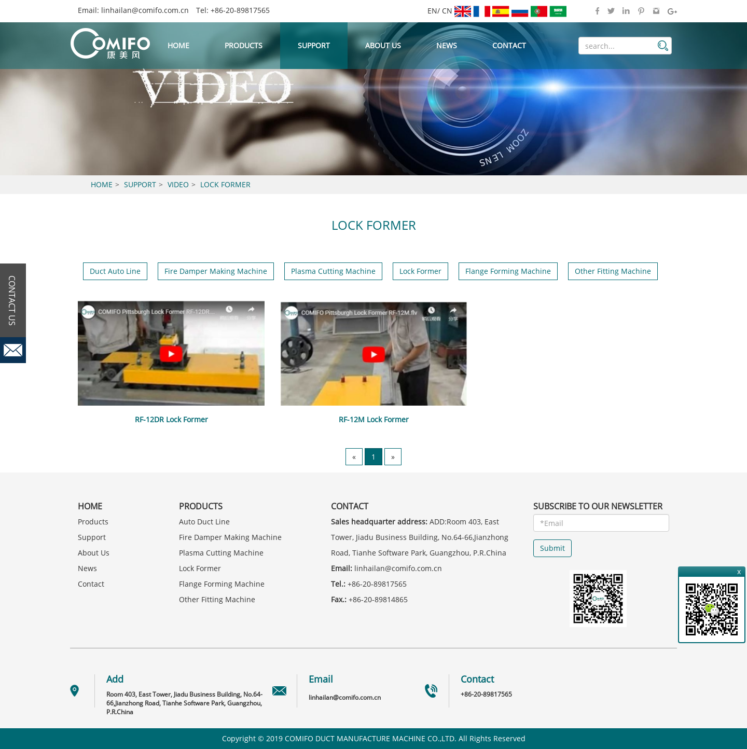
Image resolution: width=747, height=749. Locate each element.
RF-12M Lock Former (374, 419)
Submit (552, 548)
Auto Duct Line (204, 521)
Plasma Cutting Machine (333, 271)
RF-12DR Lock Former (171, 419)
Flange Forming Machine (508, 271)
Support (314, 45)
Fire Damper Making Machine (215, 271)
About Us (383, 45)
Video (178, 184)
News (446, 45)
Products (243, 45)
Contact (509, 45)
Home (178, 45)
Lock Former (225, 184)
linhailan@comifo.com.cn (145, 10)
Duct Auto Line (115, 271)
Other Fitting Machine (613, 271)
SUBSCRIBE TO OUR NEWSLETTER (597, 506)
